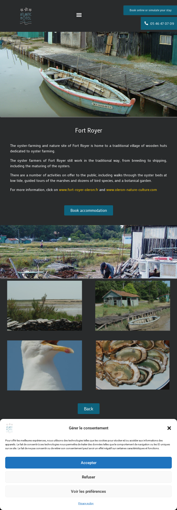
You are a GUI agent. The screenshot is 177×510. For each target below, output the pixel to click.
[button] (169, 428)
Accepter (88, 462)
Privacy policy (86, 503)
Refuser (88, 477)
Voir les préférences (88, 491)
